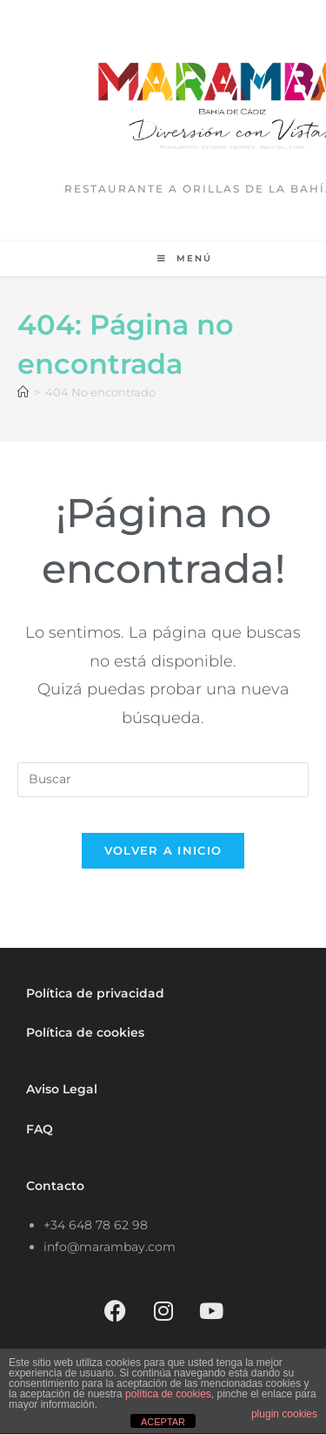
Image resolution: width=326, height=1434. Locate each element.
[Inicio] (23, 392)
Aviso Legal (61, 1089)
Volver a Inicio (163, 850)
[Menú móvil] (184, 258)
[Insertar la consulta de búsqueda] (163, 779)
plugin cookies (284, 1414)
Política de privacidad (95, 993)
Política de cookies (85, 1032)
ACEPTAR (163, 1422)
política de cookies (168, 1394)
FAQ (39, 1129)
